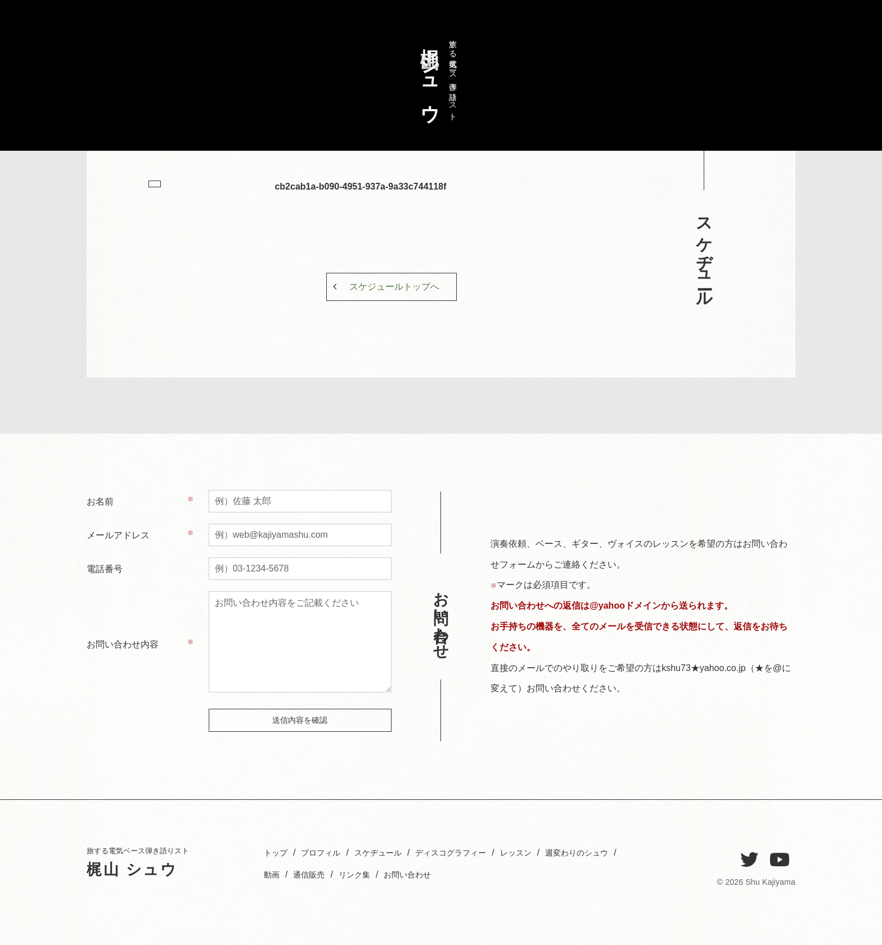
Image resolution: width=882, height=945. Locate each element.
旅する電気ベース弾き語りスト (436, 75)
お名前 (100, 501)
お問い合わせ (676, 41)
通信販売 (399, 874)
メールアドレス (118, 535)
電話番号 (105, 569)
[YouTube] (780, 860)
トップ (761, 86)
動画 (358, 874)
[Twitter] (749, 860)
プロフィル (741, 96)
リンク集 (449, 874)
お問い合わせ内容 (123, 644)
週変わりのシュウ (665, 101)
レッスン (684, 91)
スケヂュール (722, 96)
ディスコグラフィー (703, 111)
